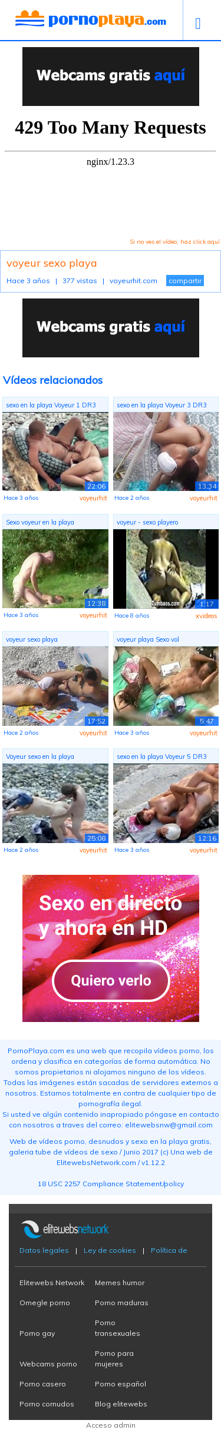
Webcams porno (48, 1363)
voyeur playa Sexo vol (148, 639)
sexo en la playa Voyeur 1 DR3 (51, 405)
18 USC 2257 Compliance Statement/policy (111, 1183)
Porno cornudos (46, 1403)
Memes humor (119, 1282)
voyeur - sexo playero (147, 522)
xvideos (206, 616)
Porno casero (42, 1383)
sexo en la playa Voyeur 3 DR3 (162, 405)
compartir (185, 280)
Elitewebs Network (51, 1282)
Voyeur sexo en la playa (40, 756)
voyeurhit (93, 498)
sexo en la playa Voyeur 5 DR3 (162, 756)
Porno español (120, 1383)
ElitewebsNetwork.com (96, 1162)
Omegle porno (44, 1302)
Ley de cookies (110, 1250)
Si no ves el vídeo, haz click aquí (175, 241)
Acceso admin (111, 1425)
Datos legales (44, 1250)
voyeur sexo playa (32, 639)
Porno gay (37, 1333)
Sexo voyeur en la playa (40, 522)
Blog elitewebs (121, 1403)
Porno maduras (122, 1302)
